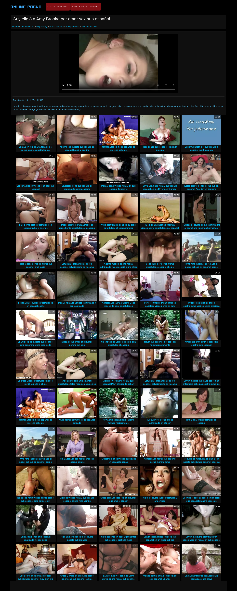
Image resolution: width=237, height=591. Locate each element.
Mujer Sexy (41, 26)
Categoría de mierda (85, 6)
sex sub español (89, 26)
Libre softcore (27, 26)
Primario (15, 26)
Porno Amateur (57, 26)
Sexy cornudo (72, 26)
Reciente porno (58, 6)
